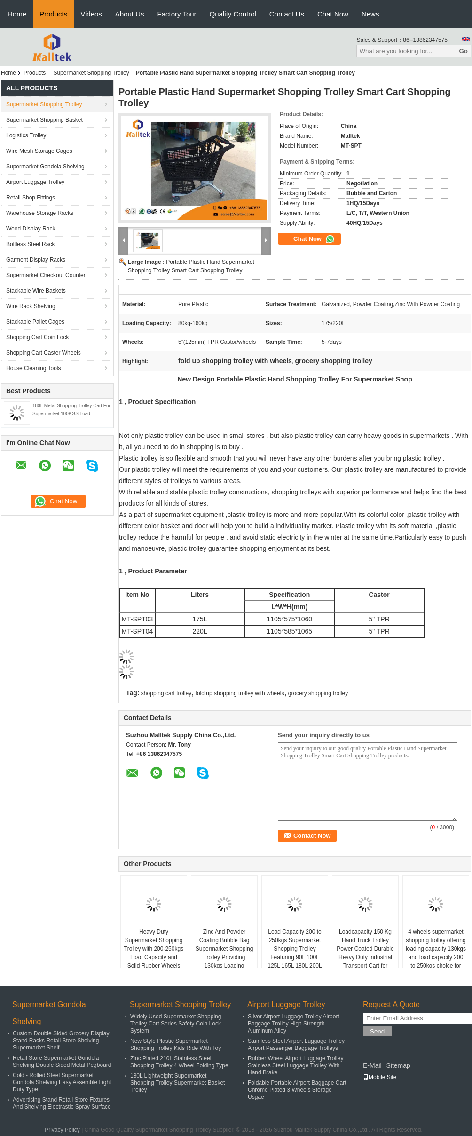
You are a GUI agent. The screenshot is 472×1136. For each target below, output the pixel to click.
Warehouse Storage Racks (39, 213)
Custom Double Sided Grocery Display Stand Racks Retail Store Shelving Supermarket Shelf (61, 1040)
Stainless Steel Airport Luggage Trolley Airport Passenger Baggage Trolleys (296, 1044)
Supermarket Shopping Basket (44, 120)
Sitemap (398, 1065)
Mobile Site (379, 1077)
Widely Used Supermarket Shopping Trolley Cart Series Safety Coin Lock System (175, 1023)
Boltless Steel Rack (30, 244)
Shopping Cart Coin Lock (37, 337)
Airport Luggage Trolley (35, 182)
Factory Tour (177, 14)
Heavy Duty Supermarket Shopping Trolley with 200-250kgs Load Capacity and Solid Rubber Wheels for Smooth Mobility (153, 953)
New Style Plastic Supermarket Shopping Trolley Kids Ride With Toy (175, 1044)
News (370, 14)
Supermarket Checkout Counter (46, 275)
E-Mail (372, 1065)
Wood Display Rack (30, 228)
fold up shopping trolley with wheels (240, 693)
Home (17, 14)
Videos (91, 14)
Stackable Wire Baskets (36, 290)
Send (377, 1031)
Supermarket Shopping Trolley (91, 73)
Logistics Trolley (26, 135)
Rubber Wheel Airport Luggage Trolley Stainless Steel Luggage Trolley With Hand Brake (295, 1065)
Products (53, 14)
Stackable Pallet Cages (35, 321)
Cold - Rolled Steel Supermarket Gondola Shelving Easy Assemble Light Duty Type (62, 1082)
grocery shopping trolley (318, 693)
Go (463, 51)
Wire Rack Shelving (30, 306)
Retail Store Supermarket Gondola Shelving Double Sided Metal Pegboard (62, 1061)
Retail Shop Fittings (30, 197)
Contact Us (286, 14)
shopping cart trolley (166, 693)
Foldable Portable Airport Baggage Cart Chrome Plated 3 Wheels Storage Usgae (297, 1090)
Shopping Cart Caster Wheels (43, 353)
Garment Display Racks (35, 259)
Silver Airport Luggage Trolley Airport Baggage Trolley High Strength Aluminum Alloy (293, 1023)
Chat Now (332, 13)
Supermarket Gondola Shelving (45, 166)
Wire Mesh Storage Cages (39, 151)
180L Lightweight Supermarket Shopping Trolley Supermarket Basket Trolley (177, 1082)
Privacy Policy (62, 1130)
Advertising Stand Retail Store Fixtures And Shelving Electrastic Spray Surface (62, 1103)
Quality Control (233, 14)
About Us (129, 14)
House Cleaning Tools (33, 368)
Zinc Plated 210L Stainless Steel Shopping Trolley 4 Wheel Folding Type (179, 1062)
